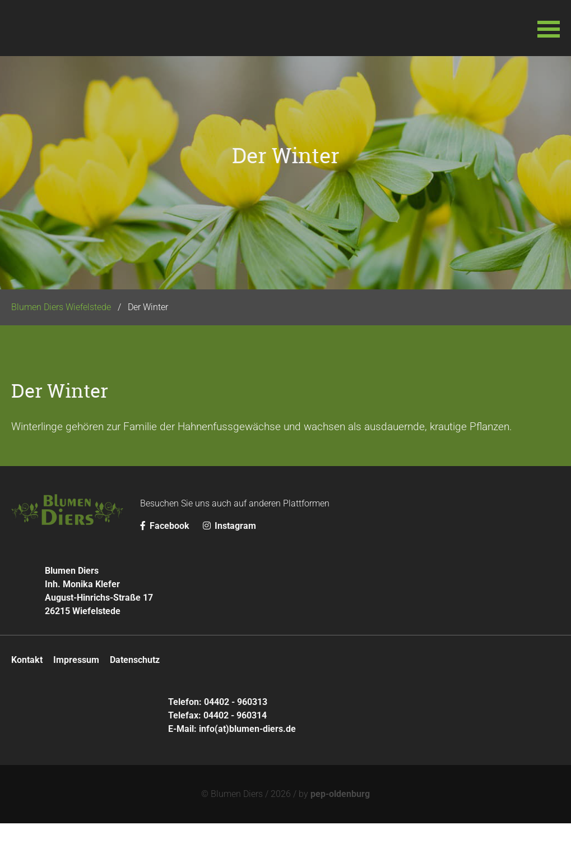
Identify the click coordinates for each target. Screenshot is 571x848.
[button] (548, 28)
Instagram (229, 550)
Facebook (166, 550)
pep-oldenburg (340, 818)
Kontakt (27, 684)
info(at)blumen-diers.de (247, 753)
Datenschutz (135, 684)
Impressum (76, 684)
